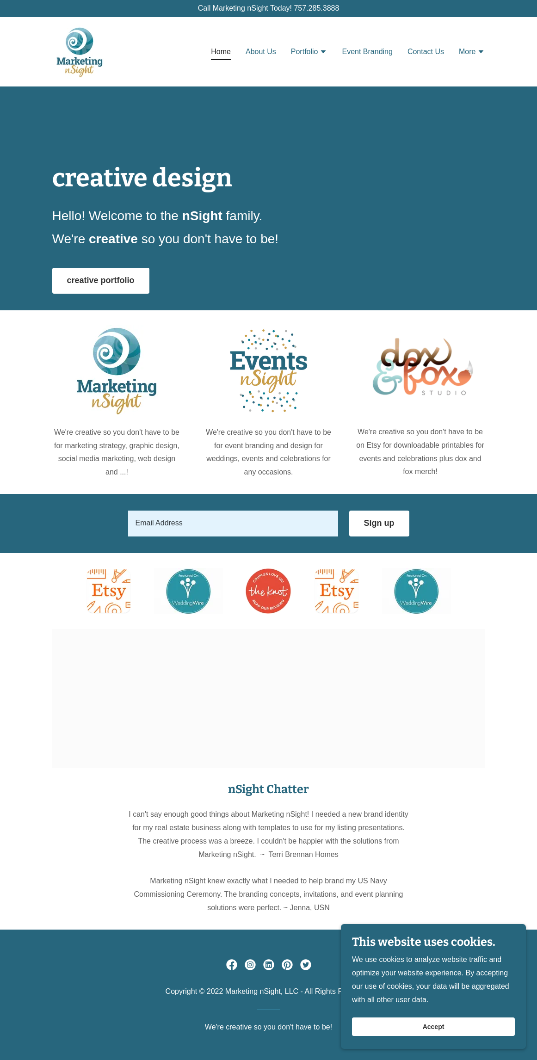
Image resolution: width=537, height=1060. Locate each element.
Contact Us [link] (425, 51)
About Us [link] (261, 51)
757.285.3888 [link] (316, 8)
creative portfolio (101, 280)
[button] (309, 52)
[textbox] (233, 523)
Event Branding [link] (367, 51)
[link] (79, 51)
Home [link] (221, 51)
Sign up (379, 523)
